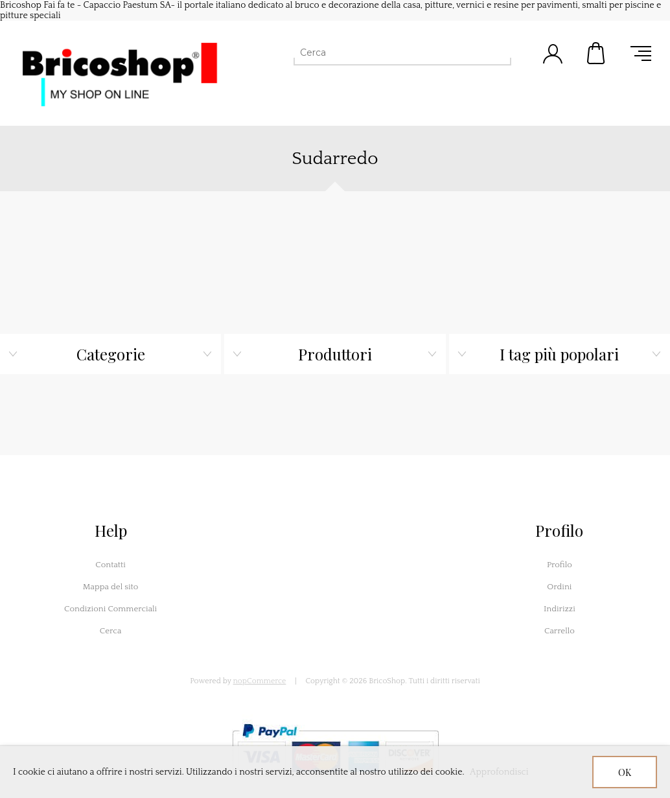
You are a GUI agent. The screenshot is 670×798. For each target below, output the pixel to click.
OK (624, 772)
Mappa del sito (111, 586)
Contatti (110, 564)
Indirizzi (559, 608)
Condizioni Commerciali (110, 608)
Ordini (559, 586)
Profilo (559, 564)
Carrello (596, 53)
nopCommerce (259, 681)
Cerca (111, 630)
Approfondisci (499, 772)
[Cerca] (391, 52)
